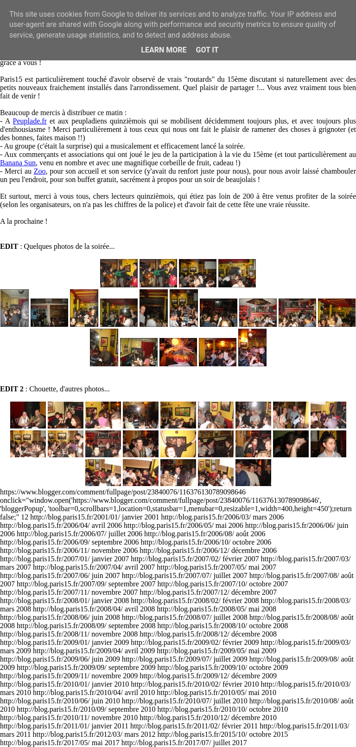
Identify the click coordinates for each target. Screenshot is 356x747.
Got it (207, 49)
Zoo (40, 171)
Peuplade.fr (30, 121)
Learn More (163, 49)
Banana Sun (18, 163)
